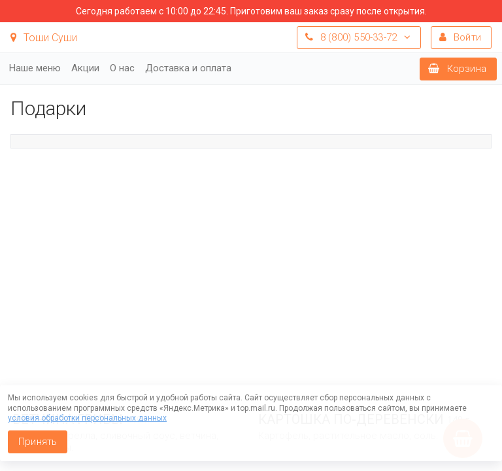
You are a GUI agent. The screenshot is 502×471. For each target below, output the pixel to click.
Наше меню (35, 68)
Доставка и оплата (188, 68)
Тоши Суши (43, 37)
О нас (122, 68)
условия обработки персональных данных (87, 418)
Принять (37, 441)
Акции (85, 68)
